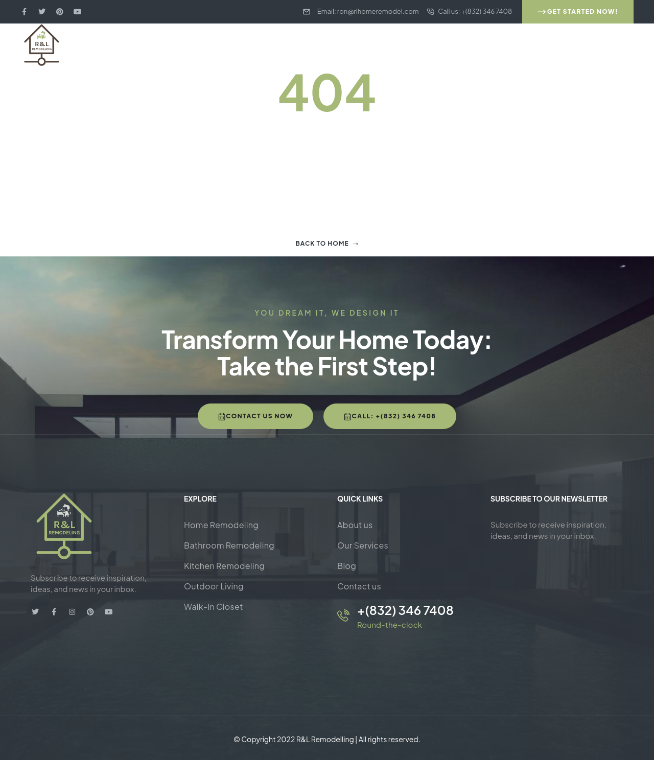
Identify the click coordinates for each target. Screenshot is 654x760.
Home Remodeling (221, 524)
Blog (346, 565)
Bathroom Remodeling (229, 545)
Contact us (359, 586)
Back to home (326, 243)
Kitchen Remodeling (224, 565)
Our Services (362, 545)
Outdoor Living (214, 586)
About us (354, 524)
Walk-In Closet (213, 606)
